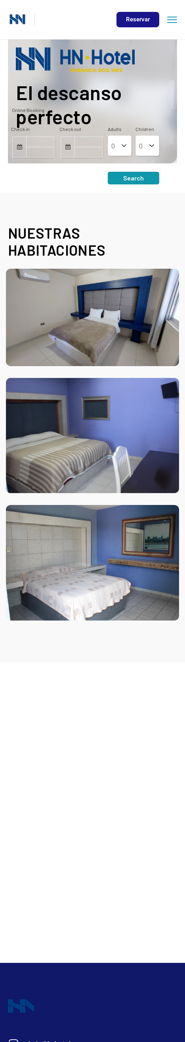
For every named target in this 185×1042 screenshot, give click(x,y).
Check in (20, 129)
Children (144, 129)
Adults (115, 129)
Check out (70, 129)
